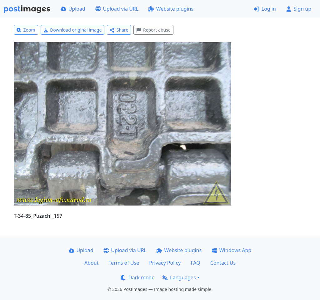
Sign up (298, 8)
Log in (265, 8)
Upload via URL (116, 8)
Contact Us (223, 262)
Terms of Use (123, 262)
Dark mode (137, 277)
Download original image (72, 30)
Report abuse (153, 30)
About (91, 262)
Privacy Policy (165, 262)
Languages (179, 277)
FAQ (195, 262)
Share (119, 30)
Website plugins (170, 8)
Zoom (26, 30)
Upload (73, 8)
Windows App (231, 250)
